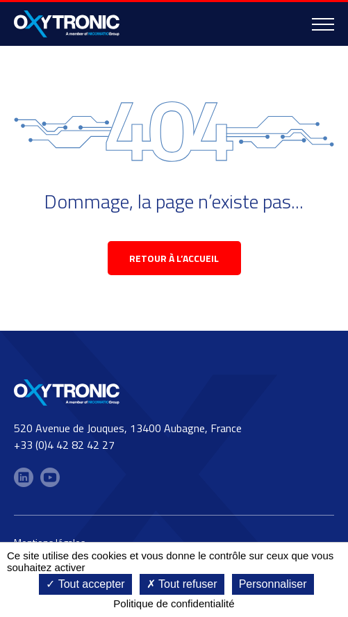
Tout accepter (85, 584)
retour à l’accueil (174, 258)
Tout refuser (182, 584)
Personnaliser (273, 584)
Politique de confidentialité (173, 603)
